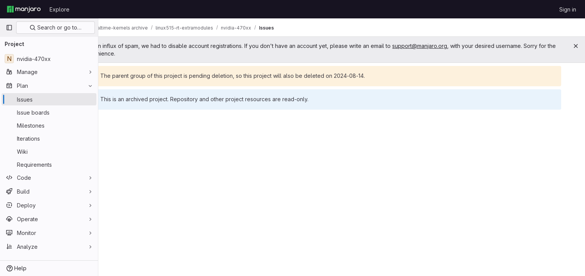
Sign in (567, 9)
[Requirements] (49, 164)
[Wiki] (49, 151)
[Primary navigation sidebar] (9, 27)
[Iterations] (49, 138)
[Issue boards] (49, 112)
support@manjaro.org (460, 46)
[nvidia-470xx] (49, 59)
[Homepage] (23, 9)
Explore (60, 9)
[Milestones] (49, 125)
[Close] (575, 46)
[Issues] (49, 99)
